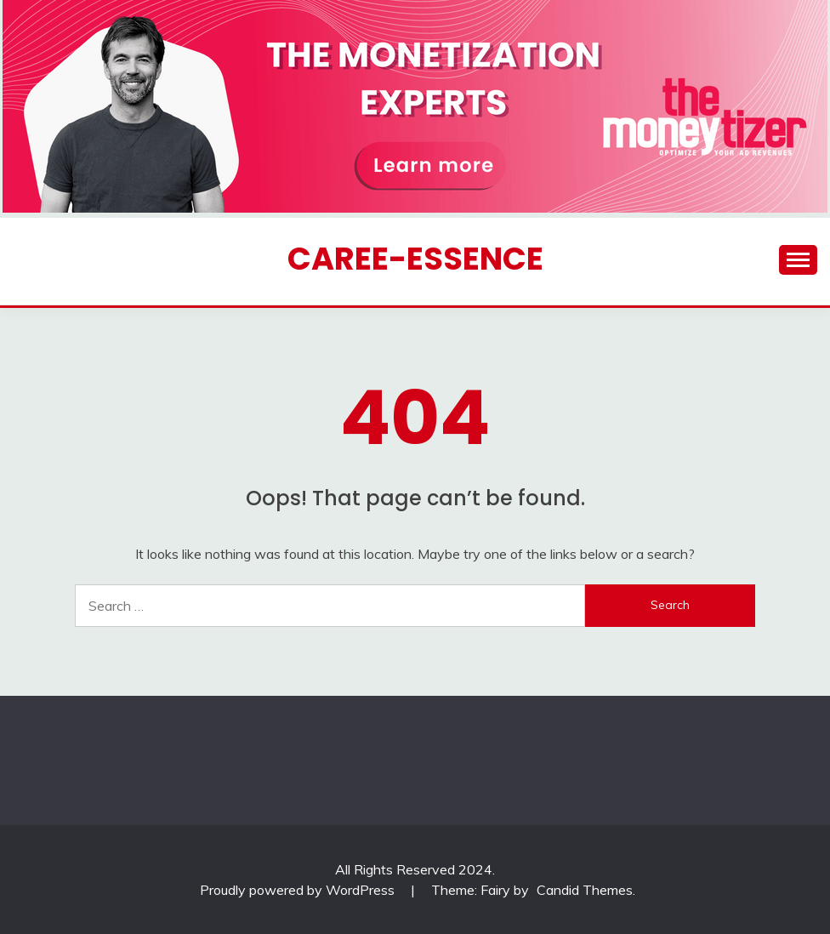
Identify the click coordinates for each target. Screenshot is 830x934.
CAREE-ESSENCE (415, 258)
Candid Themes (585, 889)
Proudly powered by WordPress (299, 889)
